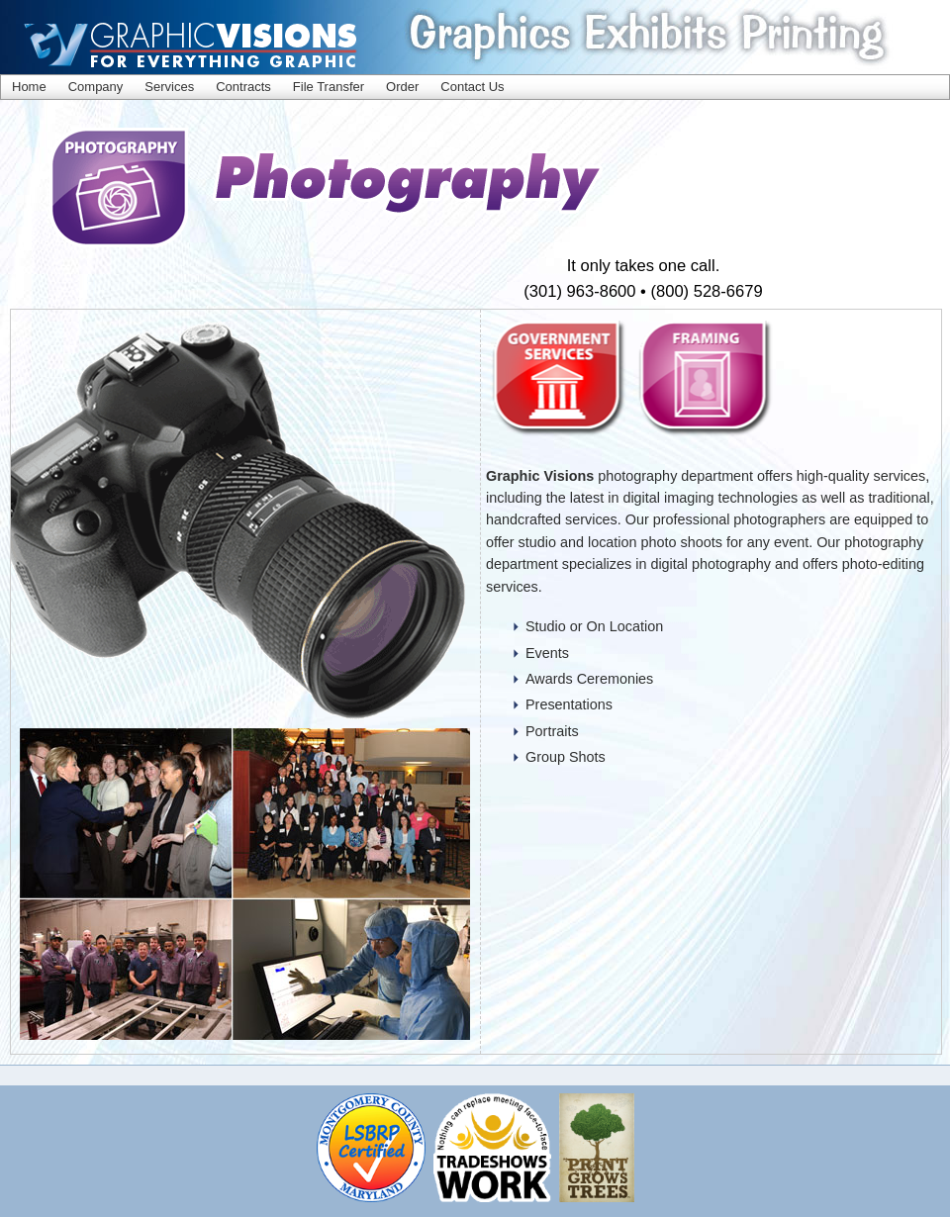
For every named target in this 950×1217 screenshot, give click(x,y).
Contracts (243, 86)
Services (169, 86)
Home (29, 86)
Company (96, 86)
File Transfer (328, 86)
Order (402, 86)
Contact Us (472, 86)
